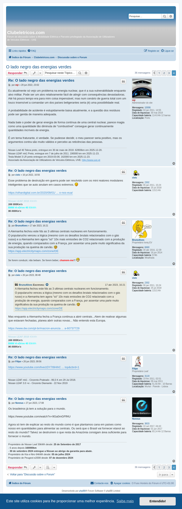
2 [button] (164, 73)
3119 (147, 376)
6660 (147, 247)
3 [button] (169, 73)
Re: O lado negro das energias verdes (41, 80)
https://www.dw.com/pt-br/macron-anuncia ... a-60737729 (44, 328)
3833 (147, 423)
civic (134, 177)
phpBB (82, 491)
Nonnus (136, 419)
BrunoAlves (138, 240)
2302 (147, 182)
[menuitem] (31, 50)
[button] (154, 73)
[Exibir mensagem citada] (47, 285)
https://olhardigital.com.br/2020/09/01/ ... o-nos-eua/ (40, 192)
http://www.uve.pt (91, 160)
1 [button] (159, 73)
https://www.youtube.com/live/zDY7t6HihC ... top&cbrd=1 (43, 367)
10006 (148, 107)
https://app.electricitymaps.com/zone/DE (33, 251)
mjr (134, 100)
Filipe (135, 368)
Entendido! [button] (158, 501)
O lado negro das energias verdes (38, 66)
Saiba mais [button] (125, 501)
